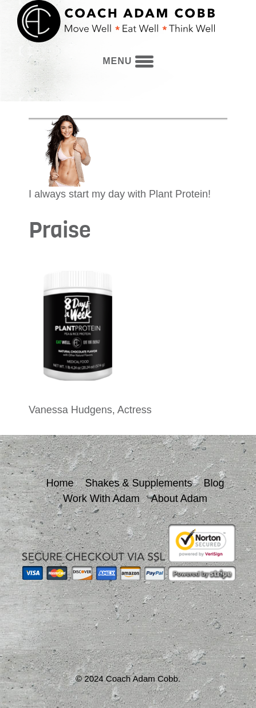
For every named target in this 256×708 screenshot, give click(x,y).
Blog (214, 483)
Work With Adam (101, 498)
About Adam (179, 498)
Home (59, 483)
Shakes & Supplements (138, 483)
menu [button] (128, 61)
